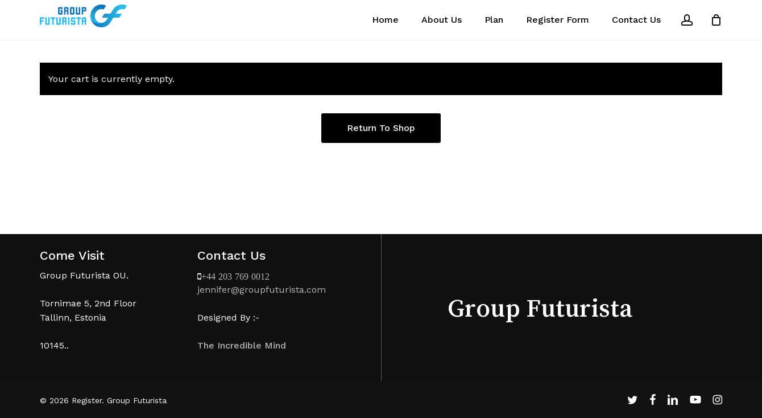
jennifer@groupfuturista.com (261, 289)
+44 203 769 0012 (235, 276)
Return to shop (381, 127)
